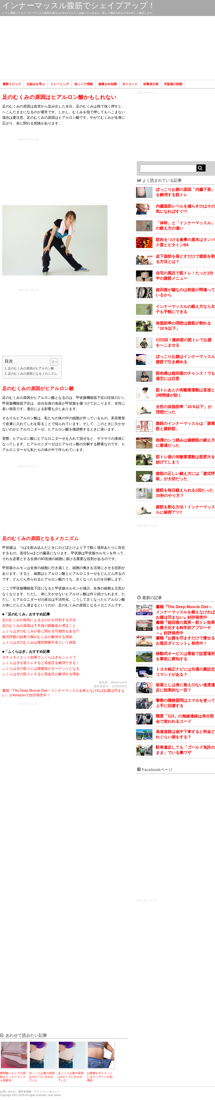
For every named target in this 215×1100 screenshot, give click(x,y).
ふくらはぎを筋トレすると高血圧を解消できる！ (40, 663)
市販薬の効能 (173, 84)
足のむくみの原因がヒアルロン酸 (31, 368)
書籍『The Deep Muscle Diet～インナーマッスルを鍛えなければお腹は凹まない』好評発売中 (185, 612)
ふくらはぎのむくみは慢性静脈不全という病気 (39, 642)
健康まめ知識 (107, 84)
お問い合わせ (8, 1091)
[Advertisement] (107, 48)
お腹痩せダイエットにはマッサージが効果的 (100, 1076)
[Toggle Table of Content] (52, 362)
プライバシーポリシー (47, 1091)
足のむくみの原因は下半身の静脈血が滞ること (39, 626)
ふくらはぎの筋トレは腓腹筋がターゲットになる (40, 668)
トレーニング (59, 84)
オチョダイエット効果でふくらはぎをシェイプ (39, 657)
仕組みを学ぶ (36, 84)
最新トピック (12, 84)
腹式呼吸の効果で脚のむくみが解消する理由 (37, 637)
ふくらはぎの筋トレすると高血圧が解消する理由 (40, 674)
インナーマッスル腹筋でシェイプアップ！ (79, 5)
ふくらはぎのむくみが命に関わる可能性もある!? (40, 631)
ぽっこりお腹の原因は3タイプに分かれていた (42, 1076)
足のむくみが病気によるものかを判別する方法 (39, 620)
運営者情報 (24, 1091)
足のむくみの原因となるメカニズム (32, 373)
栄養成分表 (150, 84)
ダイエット (130, 84)
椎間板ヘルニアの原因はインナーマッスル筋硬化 (13, 1076)
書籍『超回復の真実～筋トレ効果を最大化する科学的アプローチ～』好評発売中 (185, 627)
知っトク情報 (83, 84)
